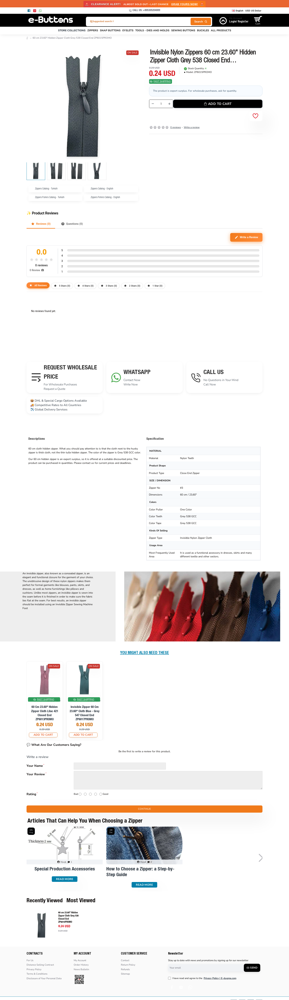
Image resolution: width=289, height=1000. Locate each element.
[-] (152, 104)
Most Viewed (80, 901)
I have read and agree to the (202, 978)
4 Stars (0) (85, 285)
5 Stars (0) (62, 285)
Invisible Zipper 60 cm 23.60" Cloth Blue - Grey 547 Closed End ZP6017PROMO (85, 713)
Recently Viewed (45, 901)
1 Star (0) (154, 285)
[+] (169, 104)
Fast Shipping (162, 81)
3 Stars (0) (109, 285)
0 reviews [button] (175, 127)
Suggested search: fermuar (106, 21)
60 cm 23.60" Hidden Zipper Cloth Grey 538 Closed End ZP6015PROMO (68, 917)
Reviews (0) (41, 224)
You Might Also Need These (144, 653)
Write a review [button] (192, 127)
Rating (31, 794)
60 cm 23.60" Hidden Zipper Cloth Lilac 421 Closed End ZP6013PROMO (44, 713)
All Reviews (38, 285)
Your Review (36, 774)
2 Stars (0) (132, 285)
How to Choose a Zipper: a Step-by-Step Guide (140, 872)
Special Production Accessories (64, 869)
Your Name (35, 766)
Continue (144, 809)
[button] (135, 171)
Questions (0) (72, 224)
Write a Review (246, 237)
